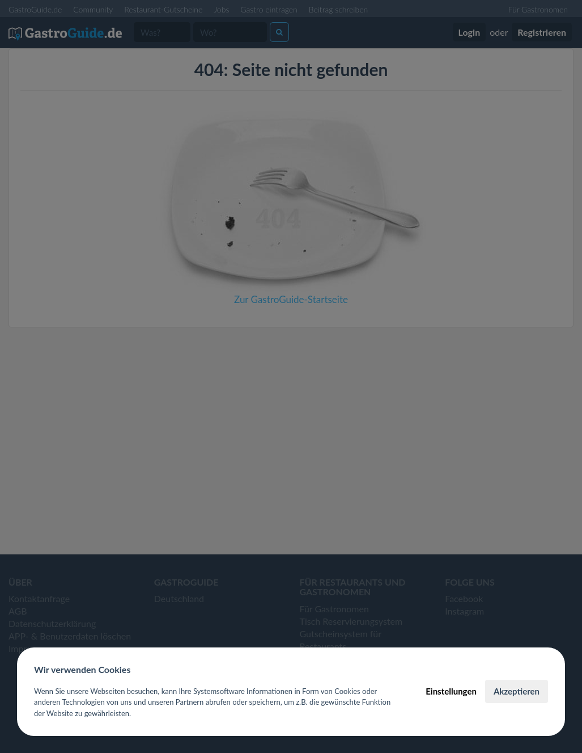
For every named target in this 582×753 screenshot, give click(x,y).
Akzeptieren (516, 691)
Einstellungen (451, 691)
